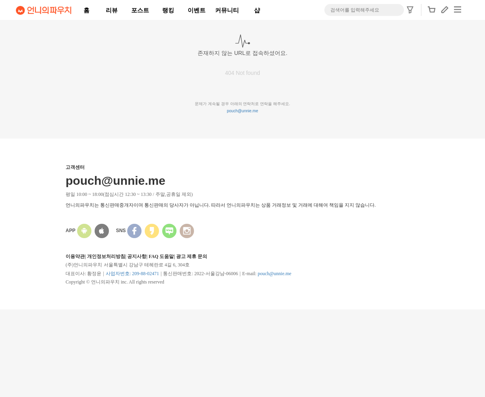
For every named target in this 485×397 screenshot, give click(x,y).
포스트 (140, 10)
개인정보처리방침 (106, 256)
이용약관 (75, 256)
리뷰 (112, 10)
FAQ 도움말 (161, 256)
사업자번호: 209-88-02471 (132, 273)
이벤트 (197, 10)
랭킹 (168, 10)
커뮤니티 (227, 10)
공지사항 (136, 256)
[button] (432, 12)
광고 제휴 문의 (191, 256)
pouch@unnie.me (242, 111)
